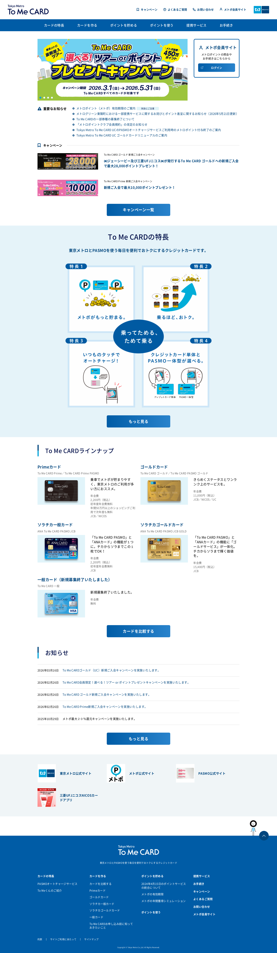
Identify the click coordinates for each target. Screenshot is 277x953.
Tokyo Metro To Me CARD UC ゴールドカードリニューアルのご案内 (121, 135)
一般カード (96, 917)
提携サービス (201, 876)
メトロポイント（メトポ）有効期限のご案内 (117, 108)
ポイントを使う (151, 912)
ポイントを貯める (152, 876)
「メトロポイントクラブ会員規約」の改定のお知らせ (112, 124)
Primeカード (97, 890)
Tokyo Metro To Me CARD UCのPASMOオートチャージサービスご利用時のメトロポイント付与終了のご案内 (148, 130)
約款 (40, 939)
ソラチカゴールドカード (104, 910)
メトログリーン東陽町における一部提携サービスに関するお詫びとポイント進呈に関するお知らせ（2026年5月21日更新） (157, 114)
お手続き (198, 884)
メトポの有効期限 (152, 894)
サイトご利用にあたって (63, 939)
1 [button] (40, 98)
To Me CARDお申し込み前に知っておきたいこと (111, 925)
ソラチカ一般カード (101, 904)
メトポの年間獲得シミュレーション (163, 901)
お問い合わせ (205, 9)
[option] (113, 70)
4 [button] (52, 98)
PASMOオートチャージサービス (57, 884)
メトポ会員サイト (235, 9)
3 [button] (48, 98)
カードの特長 (46, 876)
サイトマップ (91, 939)
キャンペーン (149, 9)
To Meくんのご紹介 (50, 890)
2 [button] (44, 98)
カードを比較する (100, 884)
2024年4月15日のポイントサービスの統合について (163, 885)
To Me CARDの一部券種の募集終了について (105, 119)
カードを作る (97, 876)
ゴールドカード (99, 897)
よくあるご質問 (177, 9)
